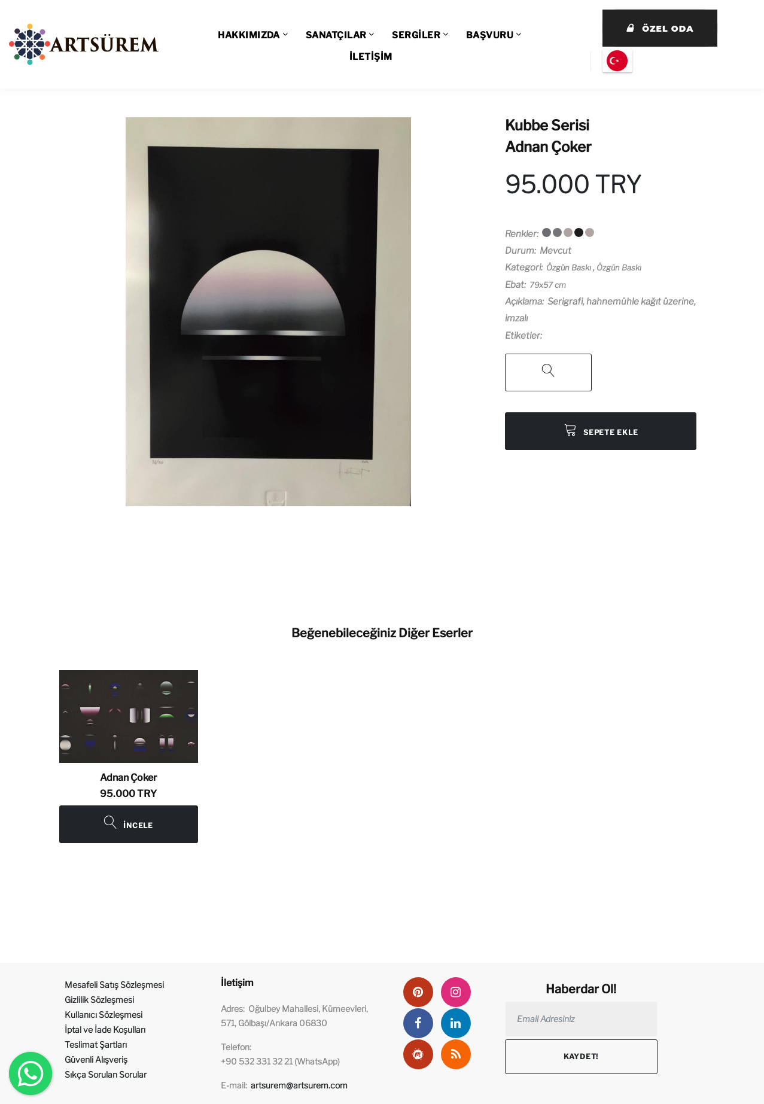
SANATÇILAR (336, 35)
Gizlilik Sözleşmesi (99, 999)
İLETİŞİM (370, 56)
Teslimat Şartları (96, 1044)
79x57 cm (547, 285)
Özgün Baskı (568, 267)
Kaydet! (581, 1056)
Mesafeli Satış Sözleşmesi (114, 985)
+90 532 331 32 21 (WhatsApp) (280, 1061)
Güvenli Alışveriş (96, 1059)
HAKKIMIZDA (249, 35)
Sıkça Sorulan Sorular (106, 1074)
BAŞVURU (489, 35)
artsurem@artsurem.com (299, 1085)
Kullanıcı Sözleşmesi (103, 1014)
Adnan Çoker (548, 147)
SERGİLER (416, 35)
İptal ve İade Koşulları (105, 1029)
